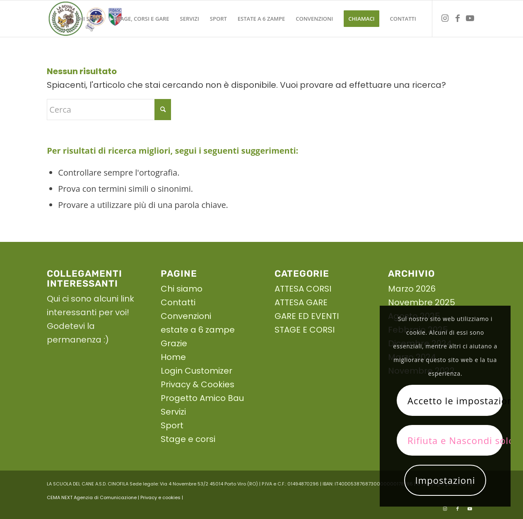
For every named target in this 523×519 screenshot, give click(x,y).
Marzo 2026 (412, 289)
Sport (172, 425)
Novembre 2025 (421, 302)
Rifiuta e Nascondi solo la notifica (455, 440)
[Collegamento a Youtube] (470, 18)
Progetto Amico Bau (202, 398)
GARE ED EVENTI (307, 316)
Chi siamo (181, 289)
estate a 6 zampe (198, 330)
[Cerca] (109, 109)
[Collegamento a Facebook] (457, 18)
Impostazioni (445, 480)
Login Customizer (196, 371)
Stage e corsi (188, 439)
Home (173, 357)
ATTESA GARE (301, 302)
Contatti (178, 302)
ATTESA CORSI (303, 289)
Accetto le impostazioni (455, 400)
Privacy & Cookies (197, 384)
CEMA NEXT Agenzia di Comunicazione (92, 497)
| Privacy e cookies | (160, 497)
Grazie (174, 343)
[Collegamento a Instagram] (445, 18)
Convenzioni (186, 316)
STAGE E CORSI (305, 330)
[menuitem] (89, 18)
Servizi (173, 412)
